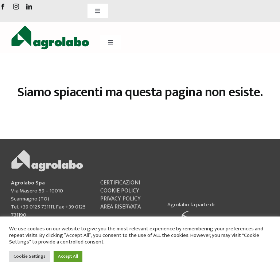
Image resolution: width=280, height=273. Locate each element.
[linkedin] (29, 6)
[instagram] (16, 6)
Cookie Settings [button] (29, 256)
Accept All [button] (68, 256)
